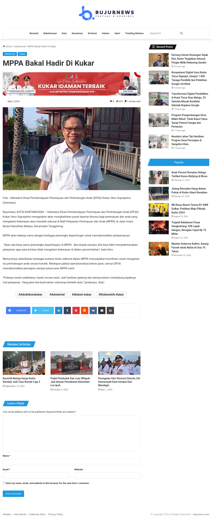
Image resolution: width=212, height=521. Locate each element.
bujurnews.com (201, 514)
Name (7, 455)
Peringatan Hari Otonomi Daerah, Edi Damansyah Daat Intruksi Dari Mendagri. (119, 382)
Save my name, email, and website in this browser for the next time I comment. (47, 483)
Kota (64, 33)
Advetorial (58, 294)
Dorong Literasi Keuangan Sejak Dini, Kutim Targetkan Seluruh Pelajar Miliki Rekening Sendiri (189, 58)
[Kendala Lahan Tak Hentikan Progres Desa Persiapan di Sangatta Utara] (159, 141)
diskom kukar (82, 294)
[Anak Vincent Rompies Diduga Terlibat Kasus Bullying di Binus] (159, 178)
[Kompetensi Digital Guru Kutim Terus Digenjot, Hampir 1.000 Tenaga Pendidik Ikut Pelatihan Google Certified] (159, 77)
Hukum (105, 33)
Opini (117, 33)
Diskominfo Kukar (112, 294)
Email (6, 469)
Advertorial (20, 46)
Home (7, 46)
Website (78, 469)
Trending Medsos (134, 33)
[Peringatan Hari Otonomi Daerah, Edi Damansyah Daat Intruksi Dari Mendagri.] (119, 363)
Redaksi (7, 514)
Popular (179, 162)
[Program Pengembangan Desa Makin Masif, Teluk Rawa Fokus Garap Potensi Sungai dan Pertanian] (159, 120)
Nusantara (77, 33)
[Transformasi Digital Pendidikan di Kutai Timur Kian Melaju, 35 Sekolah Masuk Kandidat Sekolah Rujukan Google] (159, 99)
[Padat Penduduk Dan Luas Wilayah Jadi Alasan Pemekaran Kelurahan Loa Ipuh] (72, 363)
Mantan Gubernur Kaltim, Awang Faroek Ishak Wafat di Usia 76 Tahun (190, 248)
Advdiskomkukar (31, 294)
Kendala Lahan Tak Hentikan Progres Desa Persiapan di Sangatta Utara (187, 140)
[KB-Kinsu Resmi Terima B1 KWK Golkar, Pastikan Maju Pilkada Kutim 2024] (159, 211)
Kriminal (92, 33)
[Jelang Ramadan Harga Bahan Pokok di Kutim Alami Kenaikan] (159, 194)
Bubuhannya (50, 33)
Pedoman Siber (37, 514)
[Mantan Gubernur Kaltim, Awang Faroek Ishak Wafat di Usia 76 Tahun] (159, 249)
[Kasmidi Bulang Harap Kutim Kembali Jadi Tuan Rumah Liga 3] (24, 363)
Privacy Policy (55, 514)
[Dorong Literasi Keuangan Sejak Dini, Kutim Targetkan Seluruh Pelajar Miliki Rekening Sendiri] (159, 60)
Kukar (22, 54)
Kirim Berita (20, 514)
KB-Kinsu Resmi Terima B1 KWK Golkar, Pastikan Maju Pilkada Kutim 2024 (189, 209)
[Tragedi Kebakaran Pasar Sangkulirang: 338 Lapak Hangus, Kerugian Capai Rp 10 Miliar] (159, 228)
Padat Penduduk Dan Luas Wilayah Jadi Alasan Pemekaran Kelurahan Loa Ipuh (70, 382)
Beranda (34, 33)
